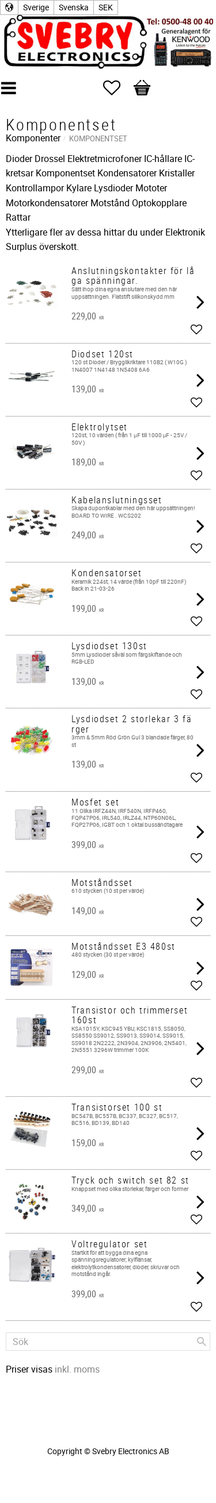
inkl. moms (77, 1369)
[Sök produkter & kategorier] (108, 1341)
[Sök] (201, 1341)
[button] (117, 88)
